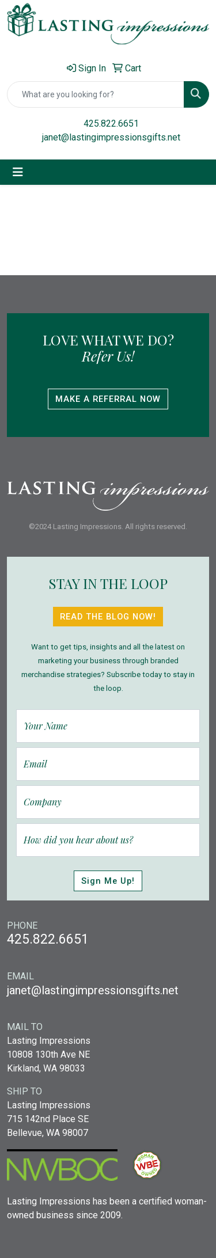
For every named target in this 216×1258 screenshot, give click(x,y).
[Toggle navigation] (18, 172)
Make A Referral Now (108, 399)
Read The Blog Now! (108, 616)
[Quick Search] (95, 94)
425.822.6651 (111, 123)
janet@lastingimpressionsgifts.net (111, 137)
